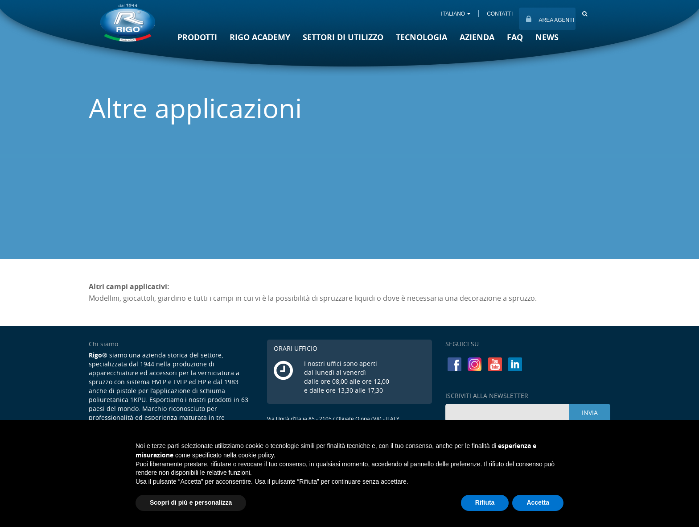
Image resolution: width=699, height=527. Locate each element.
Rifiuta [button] (485, 502)
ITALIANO (455, 14)
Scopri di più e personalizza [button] (191, 502)
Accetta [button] (537, 502)
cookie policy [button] (256, 455)
